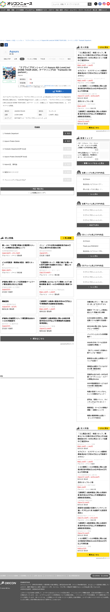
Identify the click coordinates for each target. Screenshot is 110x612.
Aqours (14, 51)
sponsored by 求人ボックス (67, 343)
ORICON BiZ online (49, 85)
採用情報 (97, 576)
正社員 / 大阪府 (55, 250)
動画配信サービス (41, 10)
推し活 (95, 10)
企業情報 (105, 576)
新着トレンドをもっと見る (93, 163)
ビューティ (73, 10)
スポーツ (51, 10)
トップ (3, 10)
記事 (15, 59)
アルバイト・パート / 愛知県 (18, 250)
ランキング (87, 10)
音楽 (13, 10)
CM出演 (61, 59)
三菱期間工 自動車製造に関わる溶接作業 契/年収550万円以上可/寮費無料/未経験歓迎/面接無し (92, 114)
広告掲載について (25, 575)
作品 (22, 59)
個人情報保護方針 (74, 575)
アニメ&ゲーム (29, 10)
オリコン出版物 (13, 575)
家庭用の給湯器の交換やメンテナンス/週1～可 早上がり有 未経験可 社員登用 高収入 (92, 510)
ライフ (81, 10)
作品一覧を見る (37, 189)
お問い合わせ (38, 575)
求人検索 (68, 238)
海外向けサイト (61, 575)
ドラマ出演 (52, 59)
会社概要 (3, 575)
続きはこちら (38, 339)
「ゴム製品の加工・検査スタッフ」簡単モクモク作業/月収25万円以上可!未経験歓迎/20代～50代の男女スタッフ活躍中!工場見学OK (92, 56)
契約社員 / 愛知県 (18, 305)
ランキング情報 (32, 59)
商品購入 (58, 91)
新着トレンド (103, 10)
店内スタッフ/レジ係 (85, 101)
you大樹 (29, 85)
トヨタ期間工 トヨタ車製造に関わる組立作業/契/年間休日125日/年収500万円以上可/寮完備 (92, 541)
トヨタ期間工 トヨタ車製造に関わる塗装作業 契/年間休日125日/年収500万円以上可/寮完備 (92, 88)
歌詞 (69, 59)
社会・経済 (59, 10)
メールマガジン (49, 575)
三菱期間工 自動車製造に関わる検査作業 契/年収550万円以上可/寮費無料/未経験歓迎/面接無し (92, 525)
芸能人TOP (7, 59)
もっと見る (93, 194)
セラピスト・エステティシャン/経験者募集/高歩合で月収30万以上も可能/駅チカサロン (92, 73)
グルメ (66, 10)
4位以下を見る (93, 225)
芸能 (8, 10)
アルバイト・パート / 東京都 (18, 267)
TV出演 (43, 59)
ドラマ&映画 (20, 10)
